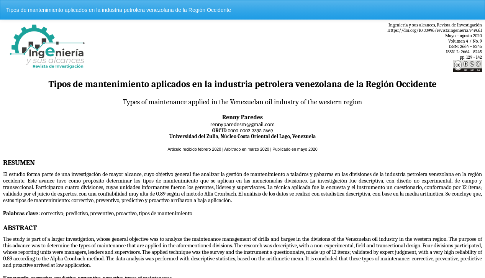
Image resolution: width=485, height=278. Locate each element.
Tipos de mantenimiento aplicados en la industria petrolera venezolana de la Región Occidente (118, 10)
